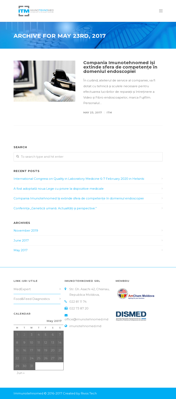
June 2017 (21, 240)
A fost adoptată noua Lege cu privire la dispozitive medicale (59, 188)
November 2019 (26, 230)
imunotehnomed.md (85, 326)
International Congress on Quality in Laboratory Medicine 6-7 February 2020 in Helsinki (79, 179)
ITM (109, 112)
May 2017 (21, 250)
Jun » (21, 373)
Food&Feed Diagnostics (32, 299)
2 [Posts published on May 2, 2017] (24, 334)
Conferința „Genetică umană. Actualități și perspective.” (55, 208)
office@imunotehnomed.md (86, 319)
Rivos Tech (89, 393)
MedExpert (22, 289)
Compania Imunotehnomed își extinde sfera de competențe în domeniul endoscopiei (120, 67)
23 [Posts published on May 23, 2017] (24, 358)
